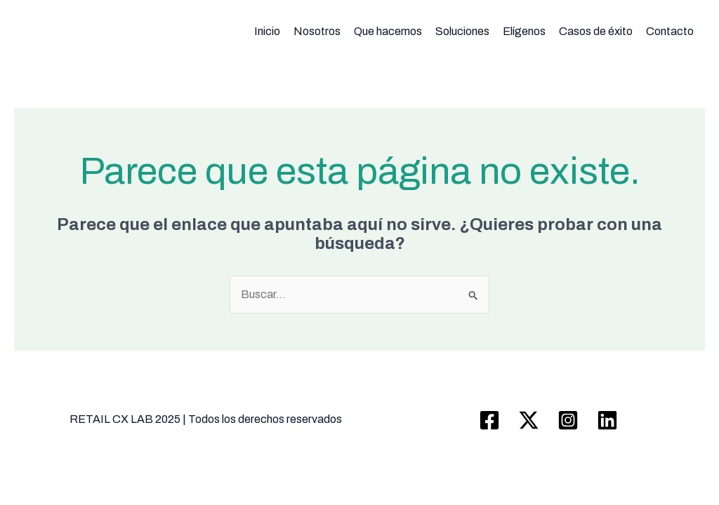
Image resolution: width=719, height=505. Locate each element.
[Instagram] (568, 420)
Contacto (670, 31)
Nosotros (317, 31)
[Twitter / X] (528, 420)
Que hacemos (388, 31)
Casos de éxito (596, 31)
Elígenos (524, 31)
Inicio (267, 31)
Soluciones (462, 31)
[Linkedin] (607, 420)
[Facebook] (489, 420)
